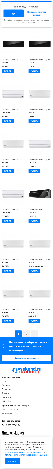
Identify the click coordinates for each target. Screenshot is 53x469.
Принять (12, 461)
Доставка (6, 385)
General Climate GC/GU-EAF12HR (39, 161)
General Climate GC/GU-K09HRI (13, 61)
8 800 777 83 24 (13, 425)
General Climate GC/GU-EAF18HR (13, 111)
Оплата (5, 393)
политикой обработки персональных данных (26, 455)
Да (13, 13)
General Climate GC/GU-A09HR (13, 161)
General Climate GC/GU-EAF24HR (13, 211)
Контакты (6, 401)
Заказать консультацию (27, 358)
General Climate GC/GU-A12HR (13, 260)
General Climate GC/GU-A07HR (39, 111)
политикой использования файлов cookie (24, 452)
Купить (7, 71)
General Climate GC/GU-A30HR (13, 310)
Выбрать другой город (36, 13)
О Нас (4, 381)
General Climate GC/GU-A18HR (39, 260)
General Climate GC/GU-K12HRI (39, 61)
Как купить (7, 397)
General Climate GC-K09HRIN (38, 211)
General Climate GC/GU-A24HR (39, 310)
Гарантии (6, 389)
